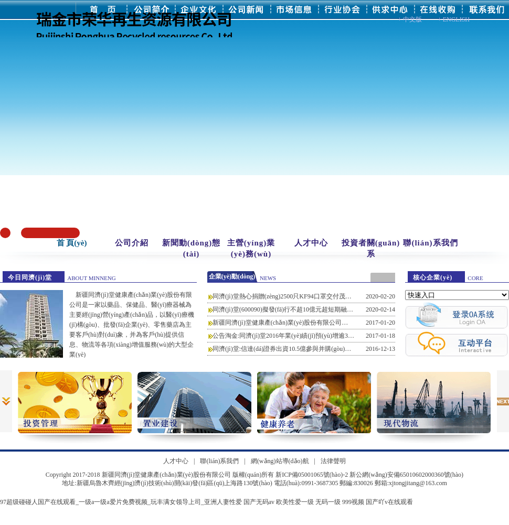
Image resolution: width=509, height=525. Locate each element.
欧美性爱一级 (295, 502)
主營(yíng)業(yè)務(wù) (251, 248)
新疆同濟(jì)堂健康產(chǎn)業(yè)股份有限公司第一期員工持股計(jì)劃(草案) (318, 322)
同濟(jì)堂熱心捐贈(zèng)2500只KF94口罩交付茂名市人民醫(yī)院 (302, 296)
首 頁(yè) (72, 243)
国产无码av (258, 502)
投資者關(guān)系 (371, 248)
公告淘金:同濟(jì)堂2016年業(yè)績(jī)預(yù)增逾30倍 (285, 335)
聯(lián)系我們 (430, 243)
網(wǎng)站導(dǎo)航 (280, 461)
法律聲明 (333, 461)
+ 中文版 (410, 19)
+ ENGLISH (454, 19)
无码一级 (328, 502)
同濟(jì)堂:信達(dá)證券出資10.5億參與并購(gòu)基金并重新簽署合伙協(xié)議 (319, 348)
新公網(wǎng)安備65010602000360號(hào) (406, 474)
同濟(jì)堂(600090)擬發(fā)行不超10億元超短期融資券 (286, 309)
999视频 (353, 502)
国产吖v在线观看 (389, 502)
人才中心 (311, 243)
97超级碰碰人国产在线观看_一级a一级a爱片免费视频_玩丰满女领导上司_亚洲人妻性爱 (121, 502)
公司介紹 (132, 243)
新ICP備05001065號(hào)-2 (311, 474)
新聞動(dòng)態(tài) (191, 248)
